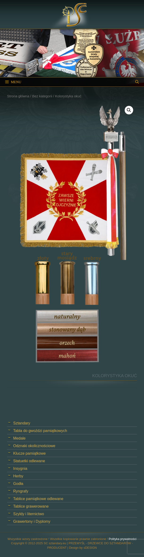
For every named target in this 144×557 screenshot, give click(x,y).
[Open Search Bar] (137, 82)
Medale (19, 438)
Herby (18, 476)
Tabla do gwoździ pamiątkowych (40, 431)
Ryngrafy (20, 491)
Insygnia (20, 468)
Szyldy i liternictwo (28, 514)
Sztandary (21, 423)
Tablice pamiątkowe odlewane (38, 499)
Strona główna (18, 96)
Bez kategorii (42, 96)
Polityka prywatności (122, 539)
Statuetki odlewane (29, 461)
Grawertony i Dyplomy (31, 521)
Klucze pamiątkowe (29, 453)
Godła (18, 484)
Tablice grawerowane (31, 506)
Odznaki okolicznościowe (34, 446)
